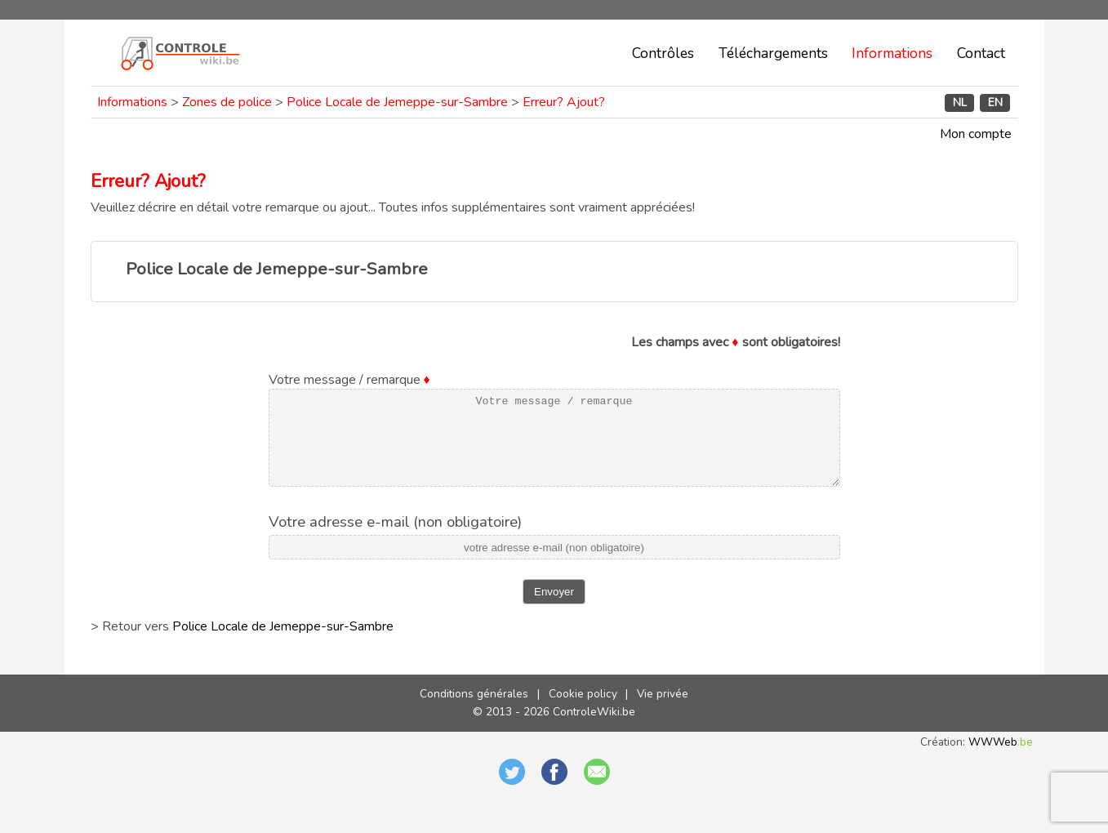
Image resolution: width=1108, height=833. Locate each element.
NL (960, 102)
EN (995, 102)
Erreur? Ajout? (564, 102)
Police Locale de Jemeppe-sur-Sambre (397, 102)
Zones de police (227, 102)
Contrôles (663, 53)
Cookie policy (583, 711)
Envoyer (554, 609)
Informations (892, 53)
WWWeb (1000, 759)
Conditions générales (474, 711)
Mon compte (976, 134)
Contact (981, 53)
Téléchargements (773, 53)
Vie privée (662, 711)
